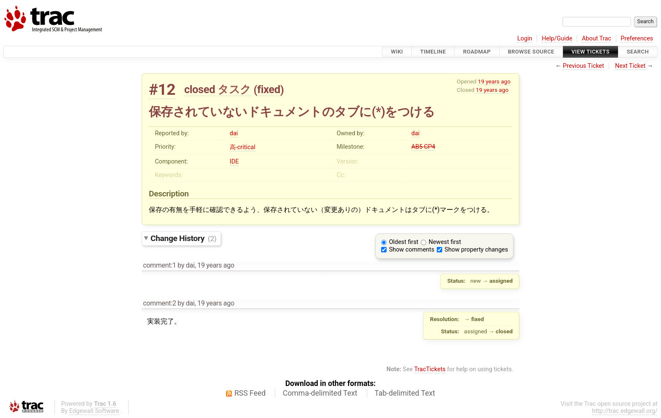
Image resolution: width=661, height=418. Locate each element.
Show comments (412, 249)
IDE (234, 161)
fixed (268, 89)
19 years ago (494, 81)
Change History (183, 238)
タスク (234, 89)
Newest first (445, 242)
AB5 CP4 (423, 146)
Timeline (433, 51)
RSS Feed (250, 393)
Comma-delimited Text (320, 393)
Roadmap (477, 51)
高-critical (242, 147)
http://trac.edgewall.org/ (625, 411)
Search (638, 51)
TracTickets (430, 369)
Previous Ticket (583, 66)
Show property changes (476, 249)
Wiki (397, 51)
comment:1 (159, 265)
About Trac (596, 38)
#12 (162, 89)
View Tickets (591, 51)
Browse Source (531, 51)
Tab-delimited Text (404, 393)
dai (234, 133)
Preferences (637, 38)
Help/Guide (557, 38)
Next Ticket (630, 66)
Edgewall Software (94, 411)
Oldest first (404, 242)
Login (524, 38)
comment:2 (159, 303)
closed (199, 89)
